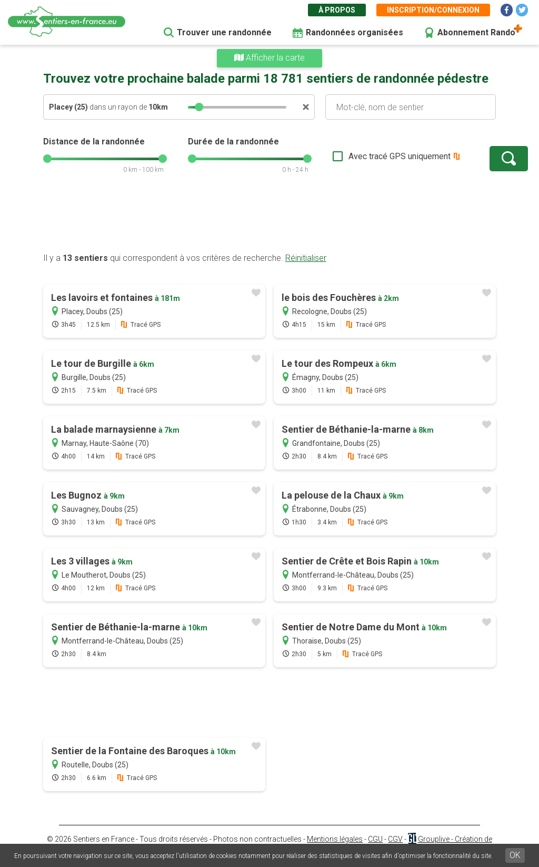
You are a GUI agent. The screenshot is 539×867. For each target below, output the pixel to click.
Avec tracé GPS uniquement (367, 156)
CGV (395, 839)
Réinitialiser (305, 258)
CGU (375, 839)
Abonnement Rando (476, 32)
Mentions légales (335, 839)
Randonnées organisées (354, 32)
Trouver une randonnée (224, 32)
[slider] (199, 107)
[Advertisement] (269, 218)
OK (515, 855)
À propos (336, 10)
